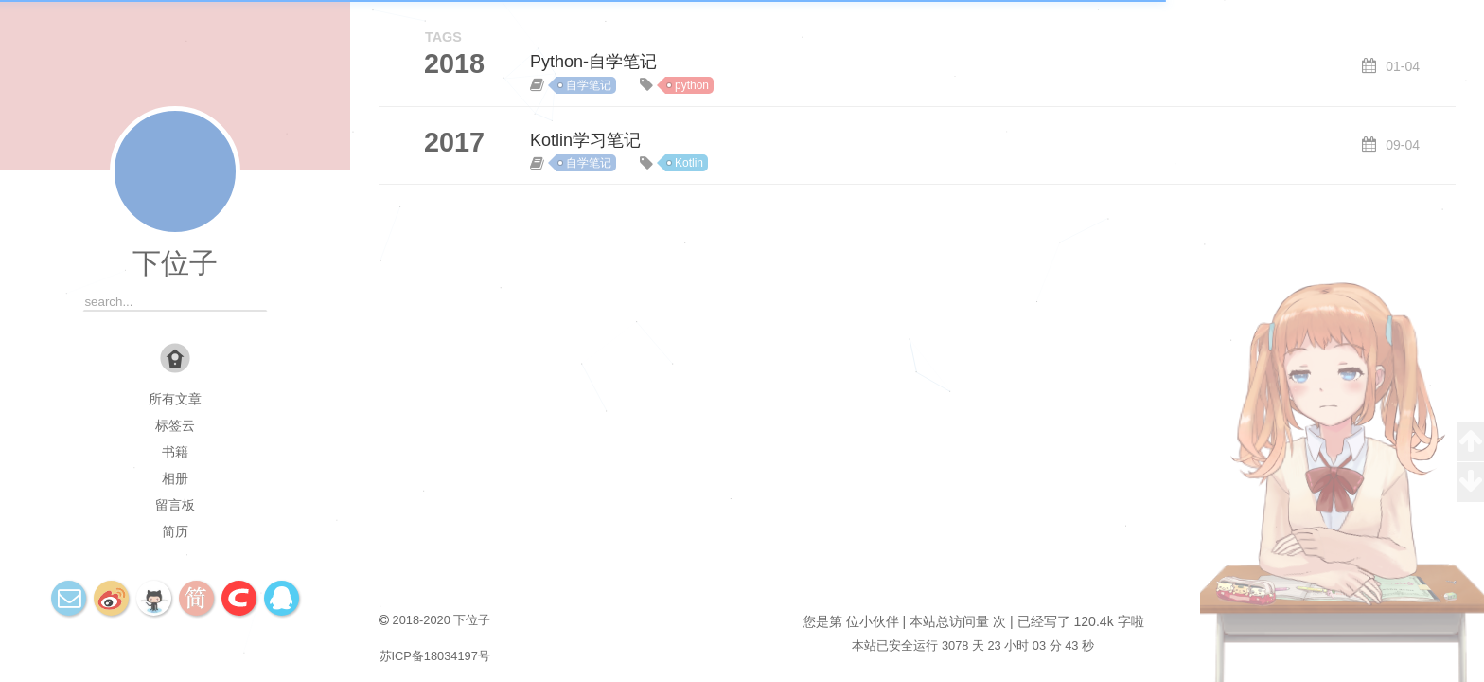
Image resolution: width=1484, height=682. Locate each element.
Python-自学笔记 (593, 61)
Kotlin (689, 163)
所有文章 (175, 398)
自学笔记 (588, 85)
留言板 (175, 504)
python (692, 85)
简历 (175, 531)
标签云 (175, 425)
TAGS (443, 37)
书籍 (175, 451)
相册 (175, 478)
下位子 (175, 262)
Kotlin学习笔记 (585, 140)
